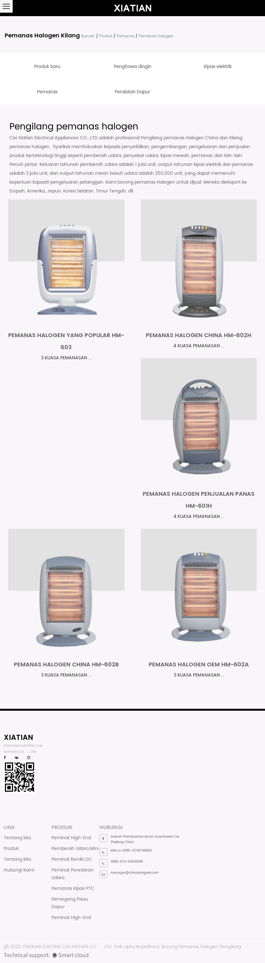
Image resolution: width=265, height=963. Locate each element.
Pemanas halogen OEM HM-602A (199, 664)
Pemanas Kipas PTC (72, 888)
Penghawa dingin (132, 66)
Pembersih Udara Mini (75, 848)
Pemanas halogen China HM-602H (198, 335)
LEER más (75, 771)
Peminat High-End (71, 837)
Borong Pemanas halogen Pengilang (201, 946)
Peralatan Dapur (132, 92)
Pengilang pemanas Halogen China (180, 138)
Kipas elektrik (218, 66)
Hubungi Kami (19, 870)
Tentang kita (17, 837)
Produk (105, 36)
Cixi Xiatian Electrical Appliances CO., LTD (54, 138)
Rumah (88, 36)
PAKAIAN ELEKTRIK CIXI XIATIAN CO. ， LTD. (68, 946)
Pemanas (125, 36)
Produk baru (47, 66)
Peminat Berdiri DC (71, 859)
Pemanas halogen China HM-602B (66, 664)
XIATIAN (18, 737)
